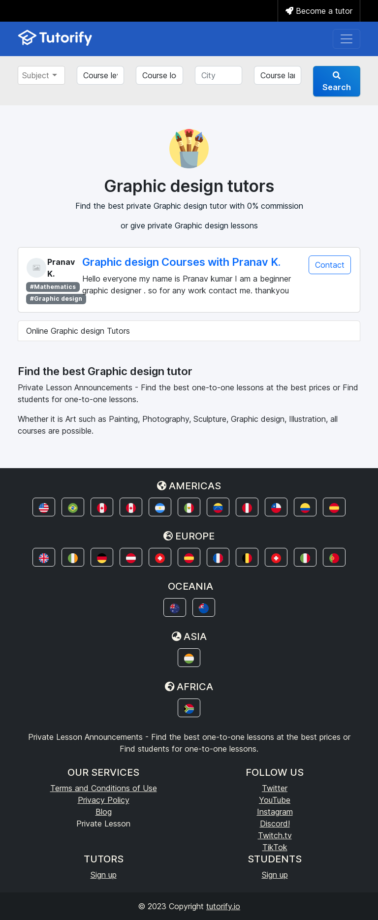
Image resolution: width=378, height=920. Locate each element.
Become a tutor (318, 11)
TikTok (274, 847)
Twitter (274, 788)
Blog (103, 812)
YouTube (274, 800)
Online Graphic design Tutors (78, 331)
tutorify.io (223, 906)
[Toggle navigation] (346, 39)
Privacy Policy (103, 800)
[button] (43, 507)
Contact (330, 265)
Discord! (275, 823)
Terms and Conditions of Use (103, 788)
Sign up (104, 875)
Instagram (275, 812)
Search (336, 81)
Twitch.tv (275, 835)
